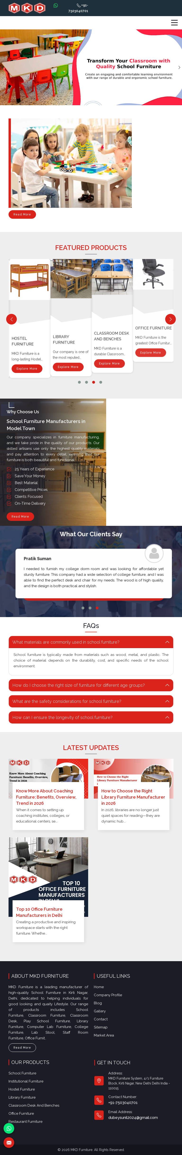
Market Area (107, 1032)
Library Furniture (104, 266)
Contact (105, 1018)
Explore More (26, 338)
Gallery (104, 1011)
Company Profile (111, 996)
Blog (102, 1003)
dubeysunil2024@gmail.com (133, 1106)
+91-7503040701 (78, 8)
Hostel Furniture (63, 291)
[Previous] (11, 319)
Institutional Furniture (25, 309)
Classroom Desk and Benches (36, 1103)
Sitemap (105, 1025)
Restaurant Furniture (30, 1116)
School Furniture (27, 1077)
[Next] (170, 319)
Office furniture (26, 1110)
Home (103, 989)
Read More (22, 216)
